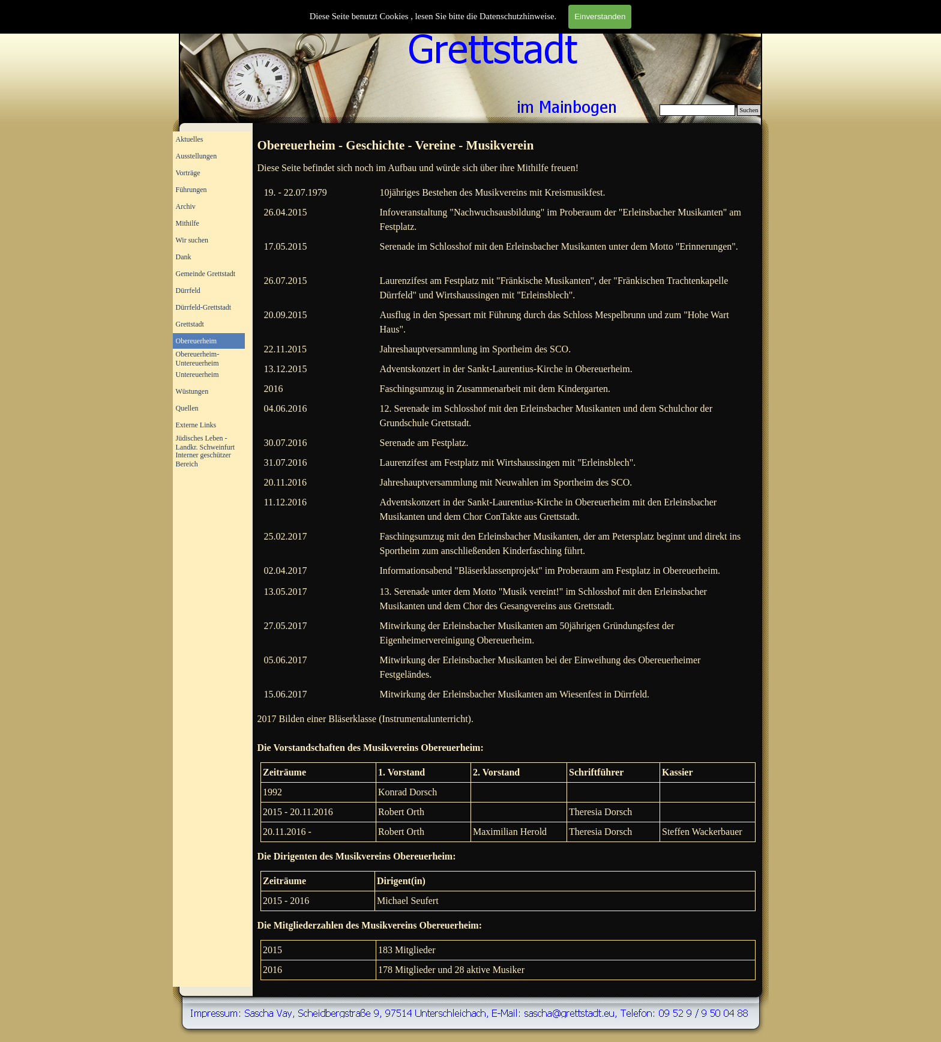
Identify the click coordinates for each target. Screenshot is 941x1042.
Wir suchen (192, 240)
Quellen (187, 408)
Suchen (748, 110)
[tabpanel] (508, 146)
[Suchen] (698, 110)
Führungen (191, 189)
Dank (183, 257)
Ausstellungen (196, 156)
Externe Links (196, 425)
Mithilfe (187, 223)
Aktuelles (189, 139)
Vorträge (188, 173)
